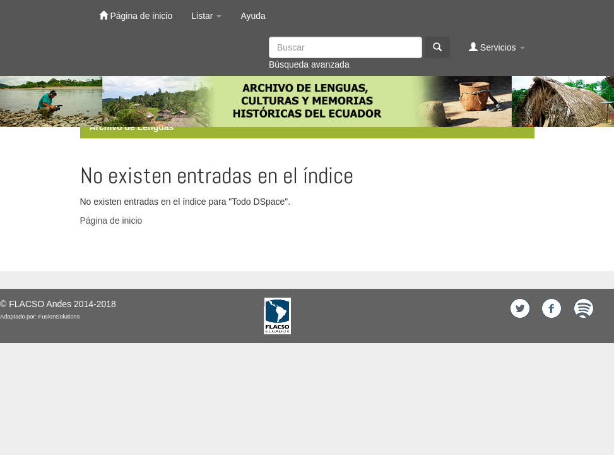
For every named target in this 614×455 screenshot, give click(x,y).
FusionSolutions (59, 316)
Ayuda (252, 16)
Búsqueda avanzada (309, 64)
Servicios (497, 47)
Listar (206, 16)
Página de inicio (136, 15)
